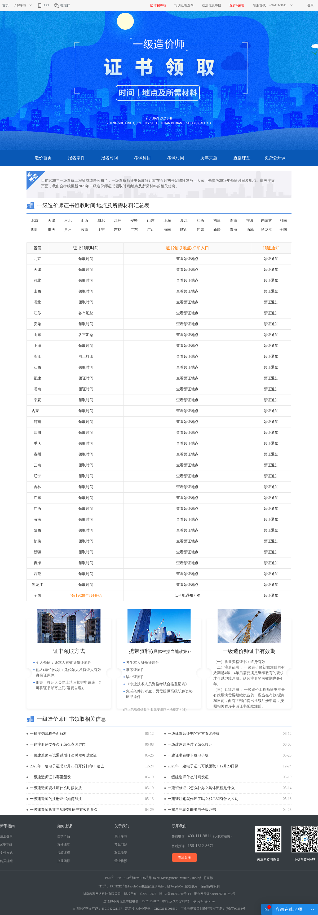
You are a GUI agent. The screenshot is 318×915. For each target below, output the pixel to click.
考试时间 (175, 158)
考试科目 (142, 158)
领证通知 (271, 259)
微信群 (62, 5)
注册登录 (6, 836)
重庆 (51, 230)
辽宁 (101, 230)
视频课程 (63, 853)
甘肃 (200, 230)
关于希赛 (120, 836)
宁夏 (250, 221)
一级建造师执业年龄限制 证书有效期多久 (64, 810)
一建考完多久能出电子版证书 (192, 810)
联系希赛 (120, 853)
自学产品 (63, 836)
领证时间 (85, 378)
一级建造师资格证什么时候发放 (56, 788)
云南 (84, 230)
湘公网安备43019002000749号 (214, 894)
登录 (310, 5)
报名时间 (109, 158)
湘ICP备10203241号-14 (175, 894)
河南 (283, 221)
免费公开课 (275, 158)
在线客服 (184, 857)
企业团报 (63, 861)
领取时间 (85, 259)
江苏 (117, 221)
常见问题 (120, 844)
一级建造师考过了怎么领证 (190, 744)
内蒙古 (266, 221)
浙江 (184, 221)
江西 (200, 221)
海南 (167, 230)
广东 (134, 230)
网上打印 (85, 357)
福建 (217, 221)
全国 (283, 230)
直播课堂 (241, 158)
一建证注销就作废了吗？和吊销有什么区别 (203, 799)
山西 (84, 221)
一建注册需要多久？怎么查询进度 (58, 744)
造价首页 (43, 158)
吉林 (117, 230)
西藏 (250, 230)
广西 (150, 230)
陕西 (184, 230)
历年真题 (208, 158)
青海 (233, 230)
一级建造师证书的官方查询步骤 (194, 734)
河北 (68, 221)
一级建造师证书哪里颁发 (50, 777)
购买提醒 (6, 861)
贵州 (68, 230)
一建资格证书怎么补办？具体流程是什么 (201, 788)
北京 (34, 221)
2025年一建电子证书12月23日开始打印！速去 (67, 766)
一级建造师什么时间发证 (188, 777)
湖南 (233, 221)
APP (43, 5)
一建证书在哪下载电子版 (188, 755)
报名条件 (76, 158)
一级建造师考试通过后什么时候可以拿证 (63, 755)
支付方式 (6, 853)
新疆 (217, 230)
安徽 (134, 221)
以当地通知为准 (187, 596)
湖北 (101, 221)
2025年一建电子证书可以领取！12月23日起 (203, 766)
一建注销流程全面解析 (48, 734)
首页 (5, 5)
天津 (51, 221)
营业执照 (120, 861)
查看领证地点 (187, 259)
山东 (150, 221)
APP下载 (6, 844)
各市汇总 (85, 313)
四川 (34, 230)
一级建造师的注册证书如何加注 (56, 799)
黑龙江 (266, 230)
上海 (167, 221)
